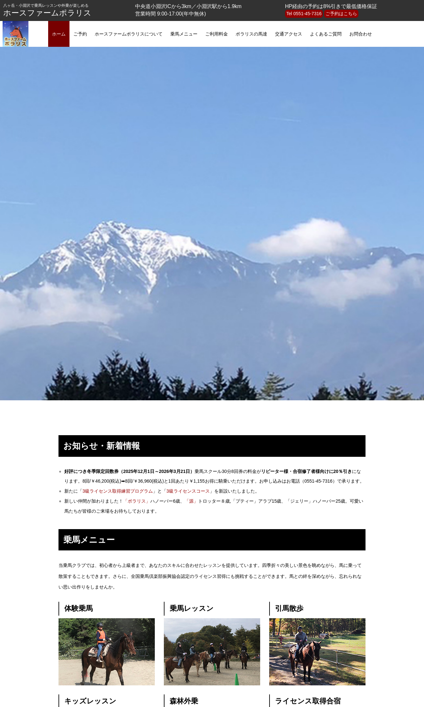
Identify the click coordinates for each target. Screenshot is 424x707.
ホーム (59, 33)
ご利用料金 (216, 33)
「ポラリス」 (136, 501)
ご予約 (80, 33)
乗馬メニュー (183, 33)
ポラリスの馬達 (251, 33)
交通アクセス (288, 33)
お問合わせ (360, 33)
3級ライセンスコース (188, 491)
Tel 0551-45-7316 (304, 13)
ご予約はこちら (341, 13)
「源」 (191, 501)
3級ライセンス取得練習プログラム (117, 491)
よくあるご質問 (326, 33)
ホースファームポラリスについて (129, 33)
